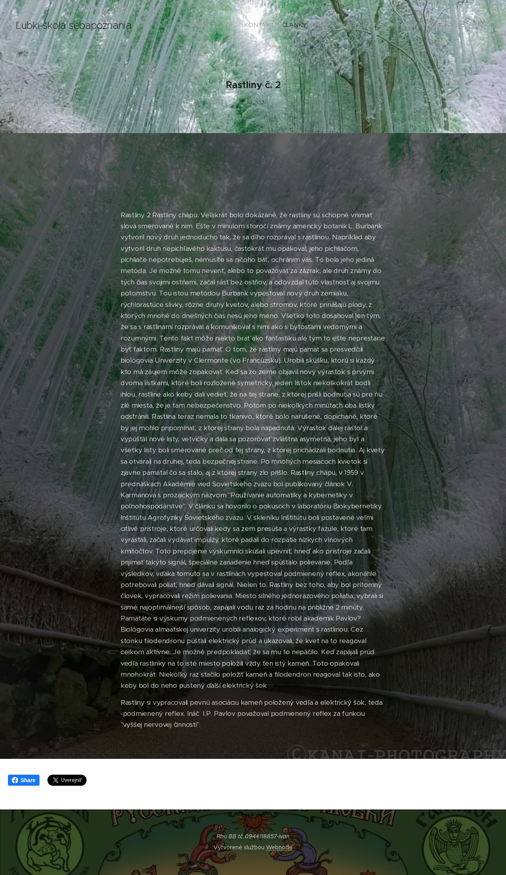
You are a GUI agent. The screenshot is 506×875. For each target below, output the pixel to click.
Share (24, 780)
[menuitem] (444, 26)
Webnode (279, 847)
